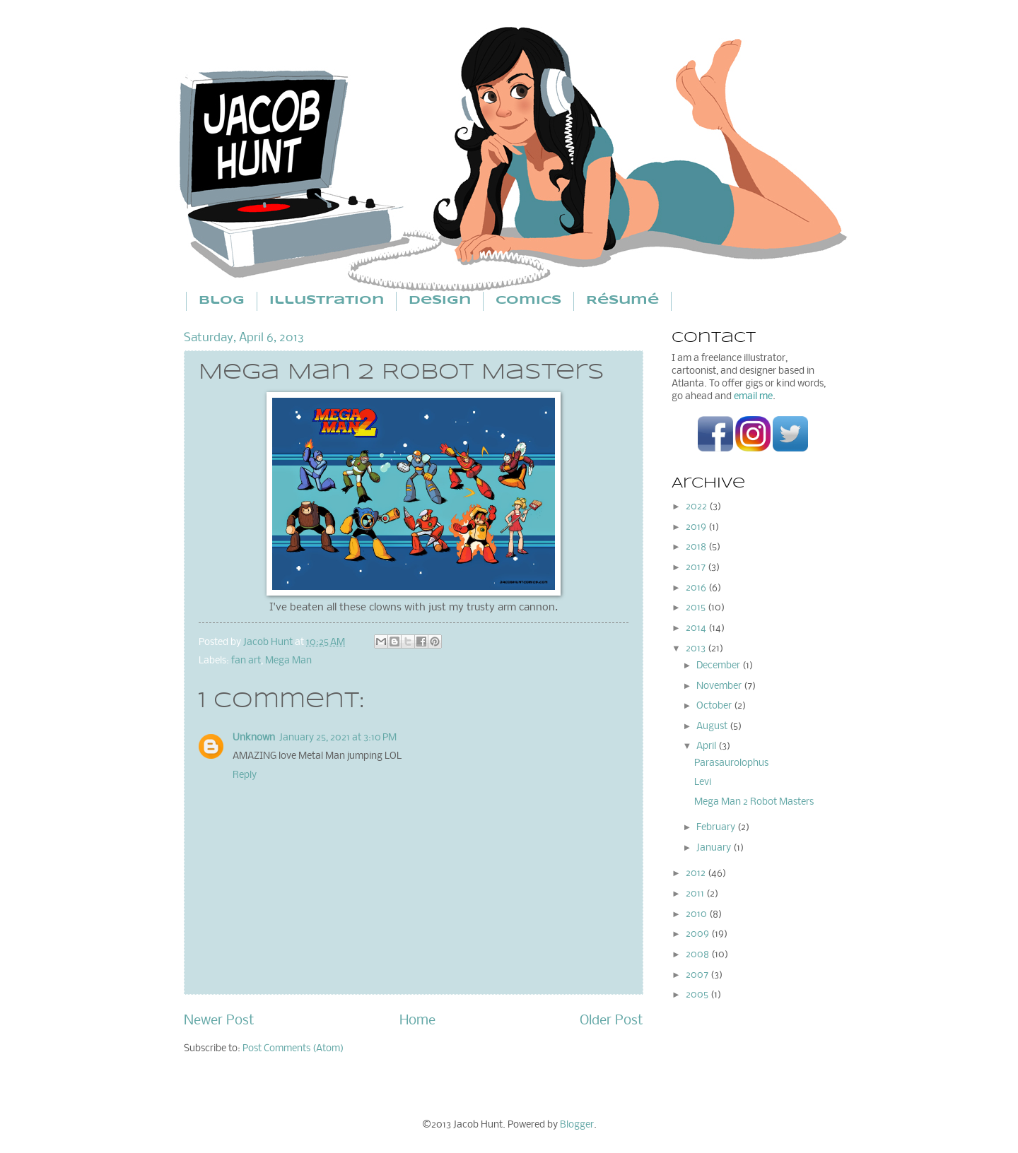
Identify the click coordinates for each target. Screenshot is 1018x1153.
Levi (702, 782)
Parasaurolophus (731, 763)
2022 (697, 507)
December (719, 666)
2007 (698, 975)
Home (417, 1021)
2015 (697, 608)
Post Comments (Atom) (293, 1048)
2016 (697, 588)
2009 (698, 934)
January (714, 848)
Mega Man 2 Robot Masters (754, 802)
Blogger (577, 1125)
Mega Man (288, 661)
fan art (246, 661)
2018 (697, 547)
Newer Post (219, 1021)
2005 (698, 995)
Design (440, 301)
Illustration (326, 301)
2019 (697, 527)
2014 (697, 628)
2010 (697, 914)
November (720, 686)
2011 (696, 894)
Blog (222, 301)
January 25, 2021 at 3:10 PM (338, 738)
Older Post (611, 1021)
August (713, 726)
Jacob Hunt (269, 642)
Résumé (622, 301)
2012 (697, 873)
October (715, 706)
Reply (245, 775)
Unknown (254, 738)
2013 (697, 649)
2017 (697, 567)
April (707, 746)
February (716, 827)
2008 (698, 955)
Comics (528, 301)
